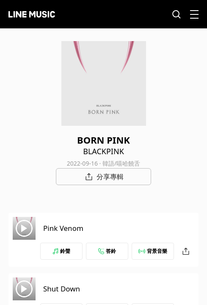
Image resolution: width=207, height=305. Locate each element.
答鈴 (107, 251)
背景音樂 (152, 251)
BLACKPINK (103, 151)
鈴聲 (61, 251)
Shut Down (61, 289)
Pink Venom (63, 228)
